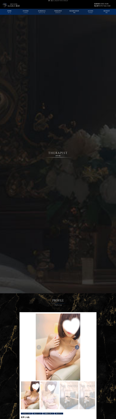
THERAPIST (58, 11)
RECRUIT (107, 11)
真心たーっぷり (37, 413)
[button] (77, 347)
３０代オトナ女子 (26, 413)
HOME (9, 11)
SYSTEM (25, 11)
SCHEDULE (42, 11)
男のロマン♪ (59, 413)
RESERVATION (74, 11)
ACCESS (90, 11)
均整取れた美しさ (48, 413)
